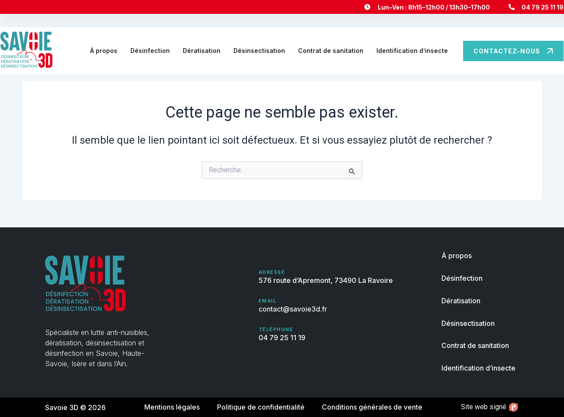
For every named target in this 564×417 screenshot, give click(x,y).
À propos (103, 50)
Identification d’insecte (412, 50)
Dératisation (201, 50)
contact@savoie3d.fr (293, 309)
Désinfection (150, 50)
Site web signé (490, 407)
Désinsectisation (259, 50)
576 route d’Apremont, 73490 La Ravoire (326, 281)
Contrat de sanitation (330, 50)
